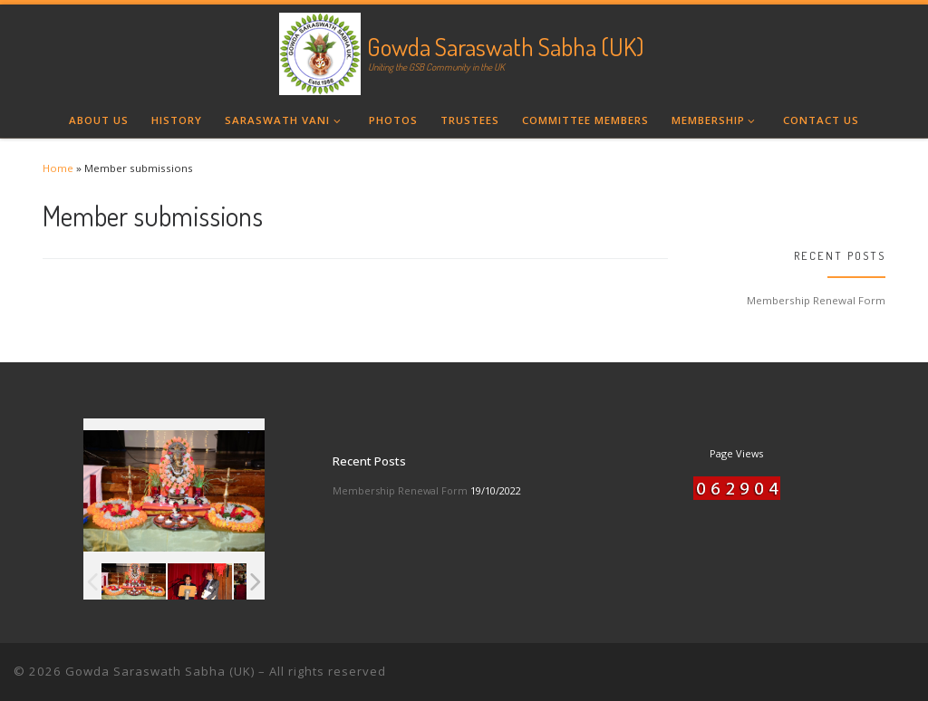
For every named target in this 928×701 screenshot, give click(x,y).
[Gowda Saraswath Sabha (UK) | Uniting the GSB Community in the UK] (320, 49)
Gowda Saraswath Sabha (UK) (160, 671)
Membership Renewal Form (816, 300)
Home (58, 168)
